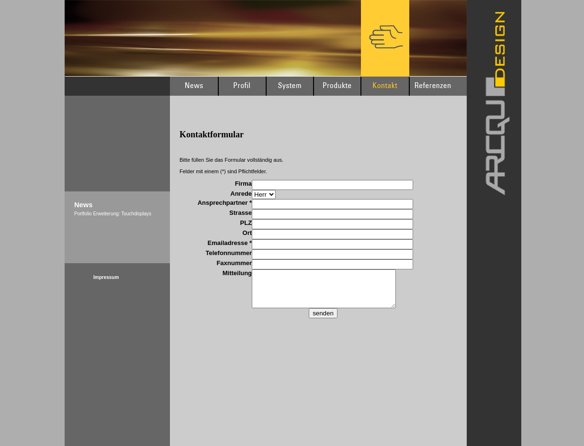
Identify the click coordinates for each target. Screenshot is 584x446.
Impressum (106, 277)
